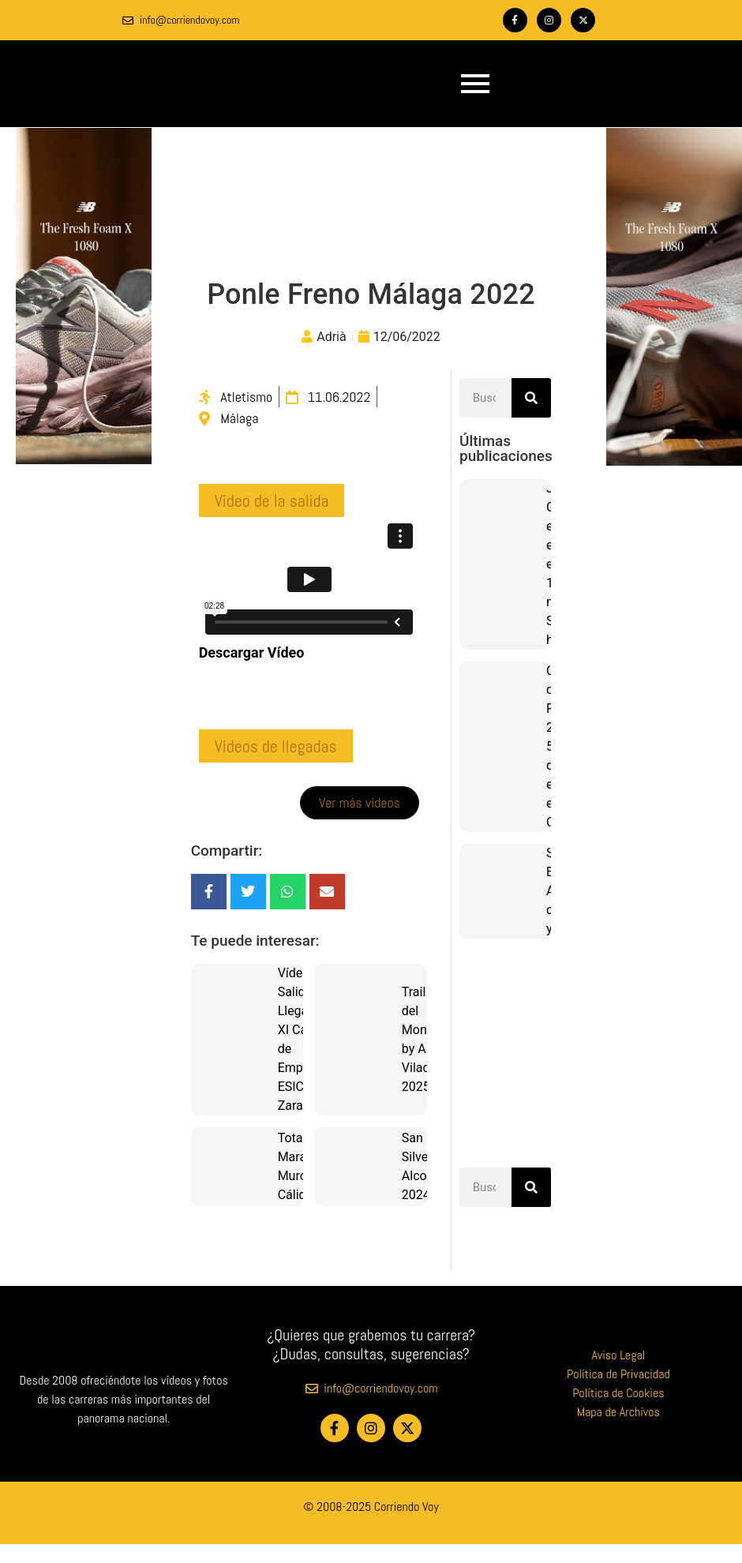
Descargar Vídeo (252, 652)
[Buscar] (531, 398)
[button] (272, 500)
